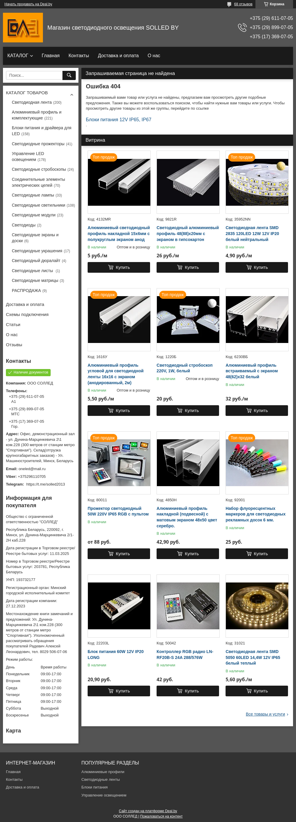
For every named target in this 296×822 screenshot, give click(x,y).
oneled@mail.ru (32, 469)
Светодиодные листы (33, 270)
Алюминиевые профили (102, 772)
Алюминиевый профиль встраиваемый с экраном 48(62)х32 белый (252, 371)
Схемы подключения (27, 314)
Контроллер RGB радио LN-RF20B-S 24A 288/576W (185, 654)
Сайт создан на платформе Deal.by (148, 811)
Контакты (79, 55)
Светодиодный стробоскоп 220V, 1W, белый (185, 368)
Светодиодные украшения (37, 250)
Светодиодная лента (32, 102)
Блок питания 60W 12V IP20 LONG (116, 654)
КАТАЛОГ (17, 55)
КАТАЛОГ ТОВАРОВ (27, 92)
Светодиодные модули (34, 215)
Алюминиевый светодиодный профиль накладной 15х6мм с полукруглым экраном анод (119, 233)
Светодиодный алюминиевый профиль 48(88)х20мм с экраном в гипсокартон (188, 233)
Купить (123, 267)
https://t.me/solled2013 (45, 484)
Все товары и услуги (265, 714)
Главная (51, 55)
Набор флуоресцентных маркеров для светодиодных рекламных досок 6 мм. (256, 514)
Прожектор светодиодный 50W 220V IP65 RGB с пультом (118, 511)
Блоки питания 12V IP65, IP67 (118, 119)
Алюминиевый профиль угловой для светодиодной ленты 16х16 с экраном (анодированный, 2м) (116, 374)
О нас (154, 55)
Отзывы (14, 344)
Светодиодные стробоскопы (39, 169)
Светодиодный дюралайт (36, 260)
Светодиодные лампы (33, 195)
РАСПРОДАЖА (26, 290)
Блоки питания (94, 787)
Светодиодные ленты (100, 779)
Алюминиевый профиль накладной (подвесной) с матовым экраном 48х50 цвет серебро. (187, 517)
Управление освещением (103, 795)
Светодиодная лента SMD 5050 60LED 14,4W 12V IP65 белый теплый (253, 657)
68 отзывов (243, 4)
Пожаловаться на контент (161, 816)
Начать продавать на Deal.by (28, 4)
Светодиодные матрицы (35, 280)
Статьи (13, 324)
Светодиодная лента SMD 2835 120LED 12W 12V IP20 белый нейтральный (252, 233)
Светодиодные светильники (38, 205)
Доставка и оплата (118, 55)
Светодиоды (24, 225)
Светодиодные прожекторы (38, 143)
